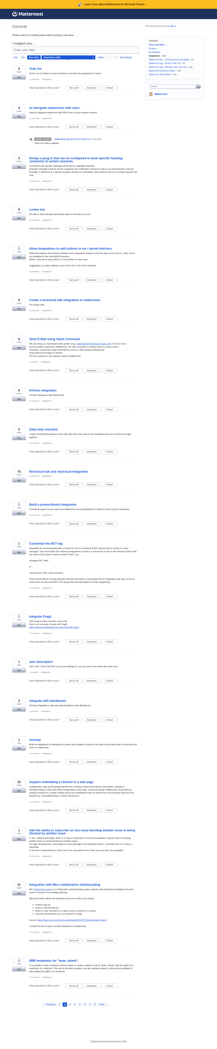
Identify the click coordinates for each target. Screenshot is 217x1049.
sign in (173, 26)
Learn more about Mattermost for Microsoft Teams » (115, 4)
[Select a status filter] (107, 57)
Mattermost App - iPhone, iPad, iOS (165, 63)
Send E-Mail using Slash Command (54, 339)
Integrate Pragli (40, 616)
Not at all (75, 88)
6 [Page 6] (85, 1004)
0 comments (34, 79)
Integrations (46, 79)
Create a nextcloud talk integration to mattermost (64, 300)
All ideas (152, 48)
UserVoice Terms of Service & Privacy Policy (108, 1041)
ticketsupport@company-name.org (93, 343)
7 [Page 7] (90, 1004)
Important (93, 88)
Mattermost (161, 94)
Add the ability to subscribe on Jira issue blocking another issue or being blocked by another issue (82, 832)
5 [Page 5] (80, 1004)
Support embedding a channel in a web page (61, 782)
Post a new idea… (157, 45)
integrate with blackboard (47, 700)
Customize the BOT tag (46, 543)
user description (41, 661)
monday (35, 739)
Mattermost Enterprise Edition (162, 71)
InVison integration (43, 390)
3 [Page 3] (70, 1004)
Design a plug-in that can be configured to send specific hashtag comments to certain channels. (76, 160)
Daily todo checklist (43, 429)
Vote (19, 77)
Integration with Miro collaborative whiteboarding (64, 884)
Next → (103, 1004)
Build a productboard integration (52, 504)
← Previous (49, 1004)
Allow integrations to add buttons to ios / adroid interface (70, 248)
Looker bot (37, 209)
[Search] (198, 86)
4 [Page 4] (75, 1004)
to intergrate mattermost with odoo (54, 108)
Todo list (35, 68)
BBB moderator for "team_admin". (54, 960)
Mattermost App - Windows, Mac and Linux (168, 67)
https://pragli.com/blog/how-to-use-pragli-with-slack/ (54, 627)
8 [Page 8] (95, 1004)
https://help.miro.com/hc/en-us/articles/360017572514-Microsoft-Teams (71, 920)
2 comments (34, 476)
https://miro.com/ (43, 889)
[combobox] (173, 86)
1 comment (33, 362)
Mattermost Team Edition (160, 74)
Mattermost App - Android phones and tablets (169, 59)
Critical (111, 88)
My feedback (126, 57)
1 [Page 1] (60, 1004)
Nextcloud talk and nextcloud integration (58, 471)
